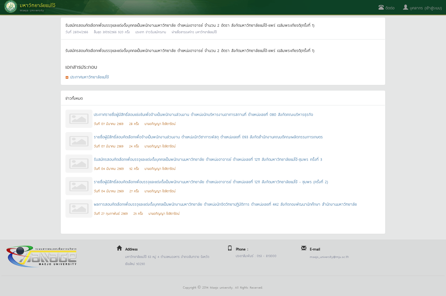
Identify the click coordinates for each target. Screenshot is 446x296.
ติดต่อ (387, 7)
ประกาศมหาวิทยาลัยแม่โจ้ (89, 76)
